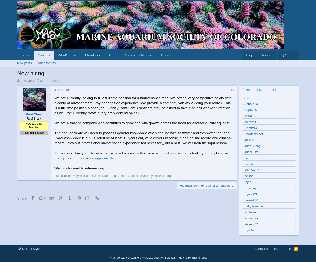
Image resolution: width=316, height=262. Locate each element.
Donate (167, 55)
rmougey (250, 188)
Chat (112, 55)
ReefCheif (27, 80)
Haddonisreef (253, 134)
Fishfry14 (250, 128)
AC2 (247, 98)
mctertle (249, 164)
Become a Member (139, 55)
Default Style (29, 249)
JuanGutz (251, 152)
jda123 (249, 140)
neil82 (248, 176)
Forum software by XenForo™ (142, 257)
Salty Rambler (254, 206)
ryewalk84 (251, 200)
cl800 (248, 116)
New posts (24, 63)
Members (92, 55)
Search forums (46, 63)
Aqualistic (251, 104)
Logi (247, 158)
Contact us (261, 249)
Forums (44, 55)
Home (25, 55)
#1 (232, 90)
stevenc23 (251, 224)
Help (276, 249)
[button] (79, 55)
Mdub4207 (251, 170)
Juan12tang (252, 146)
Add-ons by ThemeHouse (192, 257)
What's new (67, 55)
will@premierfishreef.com (110, 158)
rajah (247, 182)
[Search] (288, 55)
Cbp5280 (250, 110)
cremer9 (250, 122)
